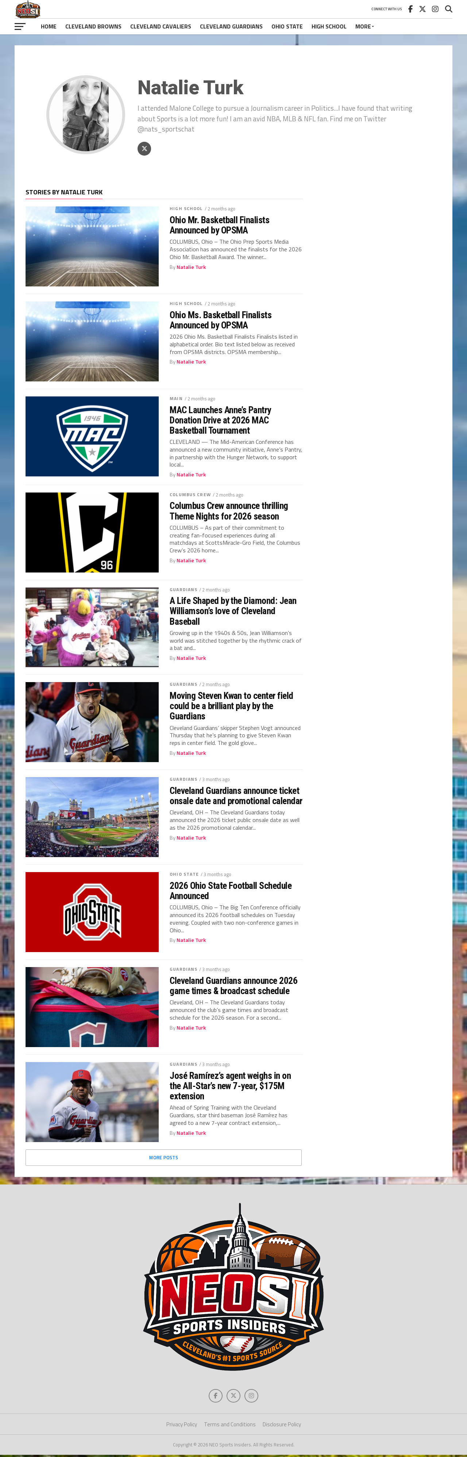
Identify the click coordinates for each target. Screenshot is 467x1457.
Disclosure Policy (282, 1426)
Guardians (183, 590)
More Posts (163, 1158)
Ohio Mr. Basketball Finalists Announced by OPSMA (219, 226)
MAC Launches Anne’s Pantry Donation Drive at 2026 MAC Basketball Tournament (220, 421)
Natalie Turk (191, 268)
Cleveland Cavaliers (160, 26)
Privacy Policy (181, 1426)
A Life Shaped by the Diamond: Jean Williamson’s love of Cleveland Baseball (233, 612)
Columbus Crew (190, 495)
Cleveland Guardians (231, 26)
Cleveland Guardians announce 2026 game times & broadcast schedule (233, 987)
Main (176, 399)
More (363, 26)
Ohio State (287, 26)
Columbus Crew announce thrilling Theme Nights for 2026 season (229, 512)
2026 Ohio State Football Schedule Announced (231, 892)
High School (329, 26)
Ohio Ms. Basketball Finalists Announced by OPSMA (220, 321)
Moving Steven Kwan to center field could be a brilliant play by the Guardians (231, 707)
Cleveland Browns (93, 26)
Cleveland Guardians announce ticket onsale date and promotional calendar (236, 797)
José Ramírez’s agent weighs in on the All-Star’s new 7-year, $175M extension (230, 1086)
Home (49, 26)
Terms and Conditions (230, 1426)
